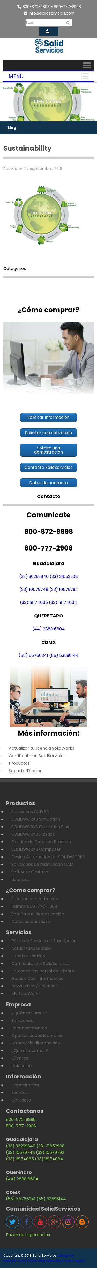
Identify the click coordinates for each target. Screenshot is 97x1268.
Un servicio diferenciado (35, 1043)
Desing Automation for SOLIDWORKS (48, 857)
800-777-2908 (21, 1126)
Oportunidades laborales (36, 1036)
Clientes (19, 1058)
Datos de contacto (30, 921)
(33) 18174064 (63, 602)
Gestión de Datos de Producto (42, 842)
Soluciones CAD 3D (30, 812)
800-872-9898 (21, 1120)
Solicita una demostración (37, 914)
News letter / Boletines (34, 986)
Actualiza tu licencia (31, 948)
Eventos (19, 1093)
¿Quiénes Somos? (29, 1013)
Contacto (21, 1100)
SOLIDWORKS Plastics (33, 834)
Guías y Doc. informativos (37, 978)
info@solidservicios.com (49, 13)
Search (30, 22)
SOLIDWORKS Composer (36, 849)
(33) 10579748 (33, 590)
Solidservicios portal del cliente (42, 971)
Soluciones (22, 1020)
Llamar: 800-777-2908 (34, 906)
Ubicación (21, 1066)
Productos (19, 763)
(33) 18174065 (34, 602)
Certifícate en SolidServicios (37, 756)
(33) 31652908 (64, 577)
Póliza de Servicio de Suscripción (44, 941)
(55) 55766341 (33, 655)
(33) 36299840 (34, 577)
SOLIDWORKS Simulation (35, 819)
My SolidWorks (26, 994)
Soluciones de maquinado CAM (42, 864)
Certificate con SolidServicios (40, 963)
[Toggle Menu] (87, 64)
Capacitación (25, 1085)
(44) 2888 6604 (48, 629)
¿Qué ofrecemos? (29, 1051)
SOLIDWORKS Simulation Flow (40, 827)
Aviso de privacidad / (46, 1260)
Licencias (20, 879)
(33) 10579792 (63, 590)
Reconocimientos (29, 1028)
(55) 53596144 (64, 655)
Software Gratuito (29, 872)
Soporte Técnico (26, 771)
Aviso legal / (75, 1260)
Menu (16, 76)
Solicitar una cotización (34, 899)
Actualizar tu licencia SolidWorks (41, 748)
